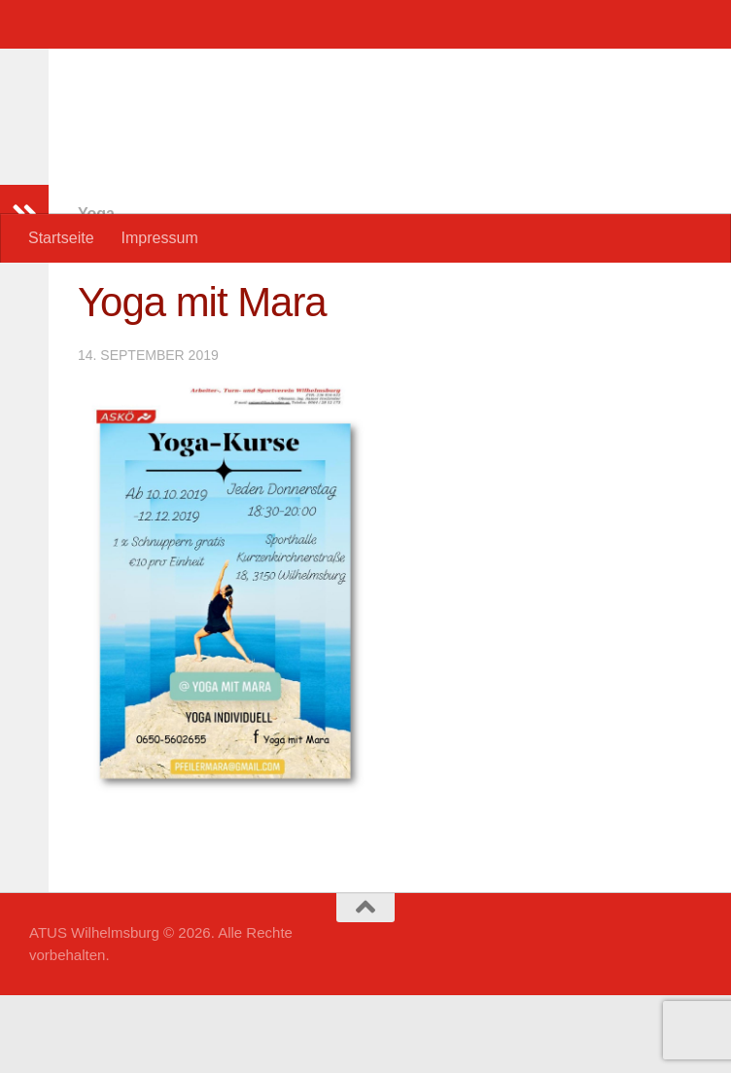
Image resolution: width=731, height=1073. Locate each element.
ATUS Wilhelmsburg (219, 67)
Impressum (160, 238)
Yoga (96, 291)
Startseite (61, 238)
